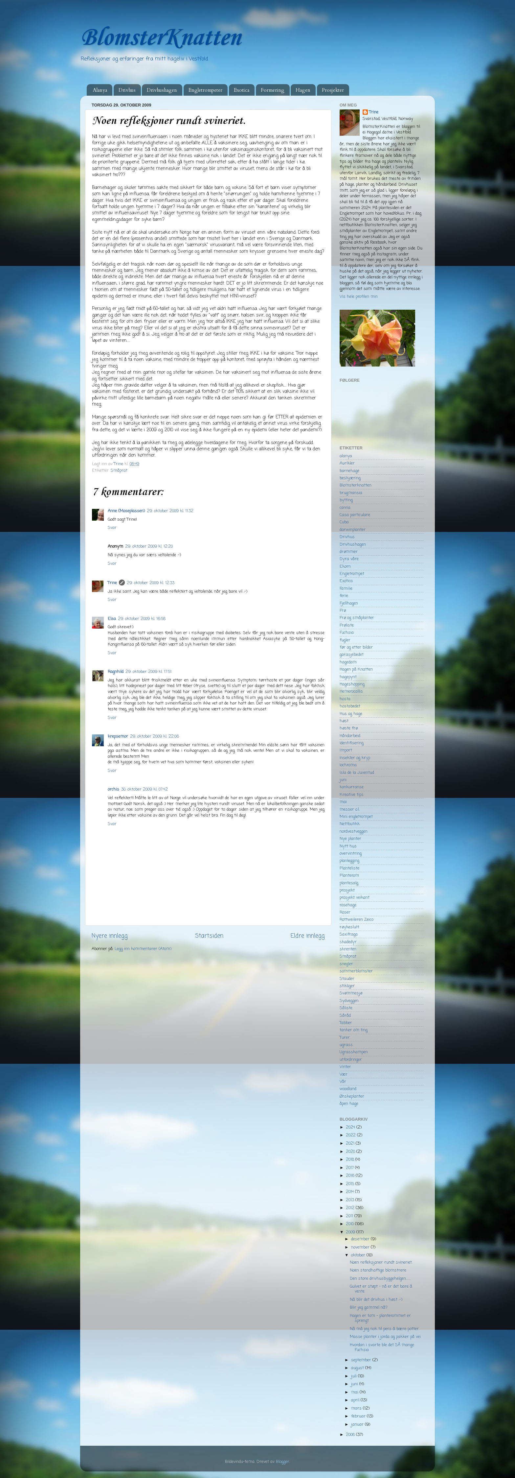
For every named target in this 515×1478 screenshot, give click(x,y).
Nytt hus (348, 846)
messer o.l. (350, 809)
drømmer (349, 552)
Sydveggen (349, 1001)
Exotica (241, 90)
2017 (350, 1168)
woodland (348, 1089)
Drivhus (127, 90)
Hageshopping (352, 684)
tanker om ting (354, 1030)
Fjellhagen (349, 603)
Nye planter (350, 839)
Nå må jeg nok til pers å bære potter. (384, 1329)
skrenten (348, 949)
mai (343, 802)
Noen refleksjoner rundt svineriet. (381, 1262)
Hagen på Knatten (356, 669)
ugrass (346, 1045)
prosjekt (347, 890)
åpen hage (349, 1104)
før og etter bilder (356, 647)
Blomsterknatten (355, 485)
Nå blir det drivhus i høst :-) (376, 1300)
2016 (351, 1176)
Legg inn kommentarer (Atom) (143, 949)
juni (343, 780)
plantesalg (349, 883)
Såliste (346, 1008)
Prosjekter (333, 90)
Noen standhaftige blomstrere (378, 1270)
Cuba (344, 522)
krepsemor (118, 736)
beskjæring (350, 478)
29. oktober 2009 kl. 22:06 (154, 736)
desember (361, 1239)
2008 (351, 1435)
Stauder (347, 979)
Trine (112, 583)
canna (345, 508)
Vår (343, 1082)
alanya (346, 456)
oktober (359, 1255)
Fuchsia (347, 633)
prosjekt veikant (354, 897)
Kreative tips (352, 795)
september (361, 1360)
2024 (351, 1127)
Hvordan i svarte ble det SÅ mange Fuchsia (382, 1347)
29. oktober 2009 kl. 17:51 (148, 672)
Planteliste (349, 868)
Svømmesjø (351, 993)
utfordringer (351, 1060)
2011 (350, 1216)
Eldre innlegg (308, 936)
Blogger (282, 1462)
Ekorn (345, 566)
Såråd (345, 1016)
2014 (350, 1192)
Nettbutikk (350, 824)
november (361, 1247)
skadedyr (348, 942)
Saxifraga (349, 934)
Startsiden (209, 936)
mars (357, 1408)
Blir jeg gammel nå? (369, 1307)
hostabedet (350, 706)
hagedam (348, 662)
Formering (272, 90)
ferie (344, 596)
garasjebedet (352, 655)
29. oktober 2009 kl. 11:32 (170, 511)
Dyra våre (349, 559)
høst (344, 721)
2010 (350, 1224)
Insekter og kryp (355, 758)
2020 (351, 1152)
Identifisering (352, 743)
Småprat (119, 470)
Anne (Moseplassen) (126, 511)
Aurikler (347, 463)
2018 (350, 1159)
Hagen (303, 90)
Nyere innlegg (110, 936)
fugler (345, 640)
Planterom (349, 875)
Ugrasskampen (354, 1052)
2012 (351, 1208)
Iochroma (348, 765)
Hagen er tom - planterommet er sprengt (380, 1318)
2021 (351, 1143)
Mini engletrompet (356, 817)
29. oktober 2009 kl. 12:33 (150, 583)
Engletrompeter (205, 90)
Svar (112, 528)
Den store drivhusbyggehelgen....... (380, 1278)
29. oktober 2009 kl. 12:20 (149, 546)
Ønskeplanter (352, 1096)
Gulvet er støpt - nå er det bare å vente (381, 1289)
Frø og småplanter (357, 618)
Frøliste (347, 625)
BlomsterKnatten (160, 38)
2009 (351, 1232)
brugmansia (351, 493)
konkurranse (352, 787)
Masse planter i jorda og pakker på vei (385, 1337)
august (358, 1368)
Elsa (112, 619)
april (356, 1400)
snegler (346, 964)
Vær (343, 1074)
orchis (113, 789)
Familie (346, 588)
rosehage (348, 905)
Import (346, 750)
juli (354, 1376)
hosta (345, 699)
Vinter (345, 1067)
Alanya (100, 90)
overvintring (351, 853)
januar (358, 1424)
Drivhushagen (162, 90)
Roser (345, 912)
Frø (343, 611)
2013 (350, 1200)
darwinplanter (353, 530)
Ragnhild (115, 672)
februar (359, 1416)
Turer (345, 1038)
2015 (350, 1184)
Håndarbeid (350, 736)
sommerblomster (356, 971)
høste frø (349, 728)
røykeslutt (349, 927)
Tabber (346, 1023)
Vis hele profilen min (359, 297)
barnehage (349, 471)
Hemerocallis (351, 691)
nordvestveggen (354, 831)
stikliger (347, 986)
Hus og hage (351, 714)
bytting (346, 500)
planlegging (349, 861)
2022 (351, 1135)
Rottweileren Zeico (356, 920)
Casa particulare (355, 515)
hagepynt (348, 677)
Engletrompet (352, 574)
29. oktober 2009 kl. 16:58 (142, 619)
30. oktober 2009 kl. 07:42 (144, 789)
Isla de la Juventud (357, 773)
